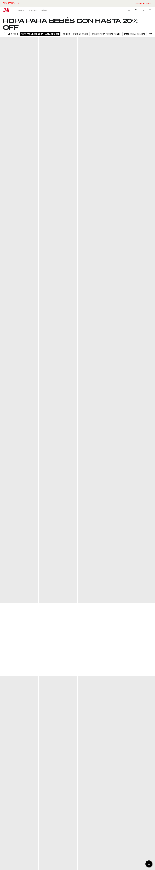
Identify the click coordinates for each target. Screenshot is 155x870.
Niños (44, 10)
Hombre (32, 10)
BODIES (66, 34)
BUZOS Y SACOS (81, 34)
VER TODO (13, 34)
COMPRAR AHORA (142, 3)
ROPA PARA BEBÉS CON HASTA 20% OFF (40, 34)
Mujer (21, 10)
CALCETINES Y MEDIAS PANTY (106, 34)
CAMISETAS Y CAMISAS (134, 34)
